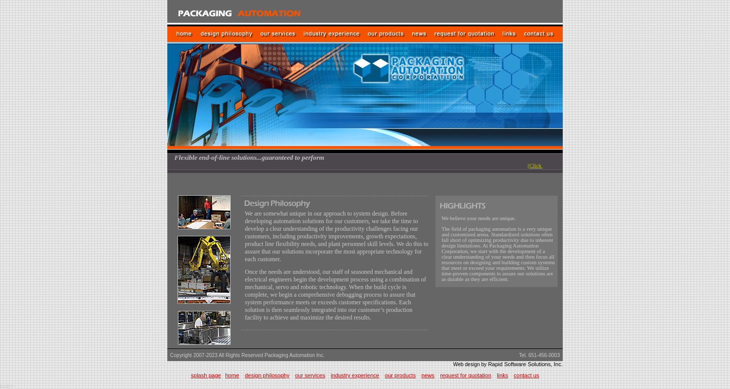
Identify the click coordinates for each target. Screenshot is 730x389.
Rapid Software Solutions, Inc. (525, 364)
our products (400, 375)
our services (310, 375)
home (232, 375)
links (502, 375)
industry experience (355, 375)
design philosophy (267, 375)
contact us (526, 375)
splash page (206, 375)
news (427, 375)
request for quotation (465, 375)
